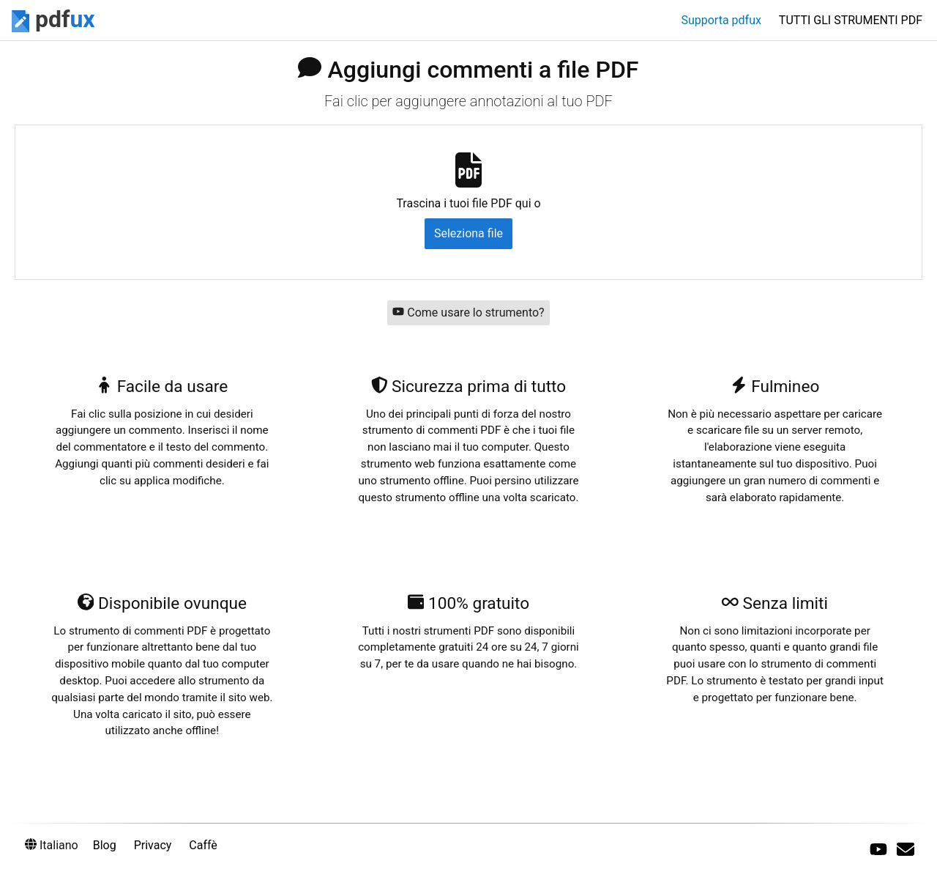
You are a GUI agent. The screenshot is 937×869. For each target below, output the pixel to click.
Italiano (51, 845)
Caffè (203, 845)
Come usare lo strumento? (468, 312)
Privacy (153, 845)
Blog (104, 845)
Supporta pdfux (721, 20)
